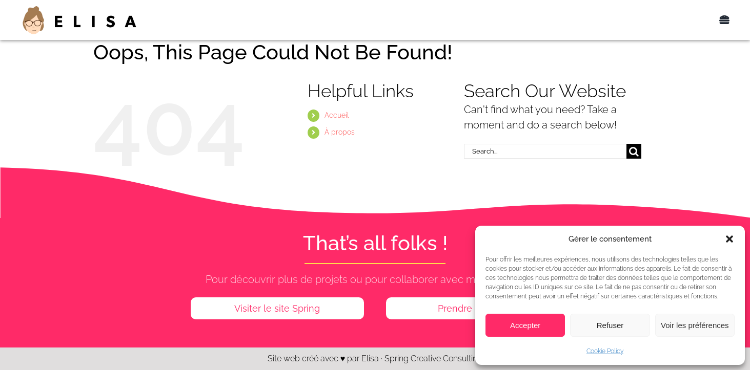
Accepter (525, 325)
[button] (729, 239)
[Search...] (545, 151)
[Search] (633, 151)
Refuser (610, 325)
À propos (340, 132)
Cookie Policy (604, 351)
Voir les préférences (695, 325)
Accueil (337, 115)
